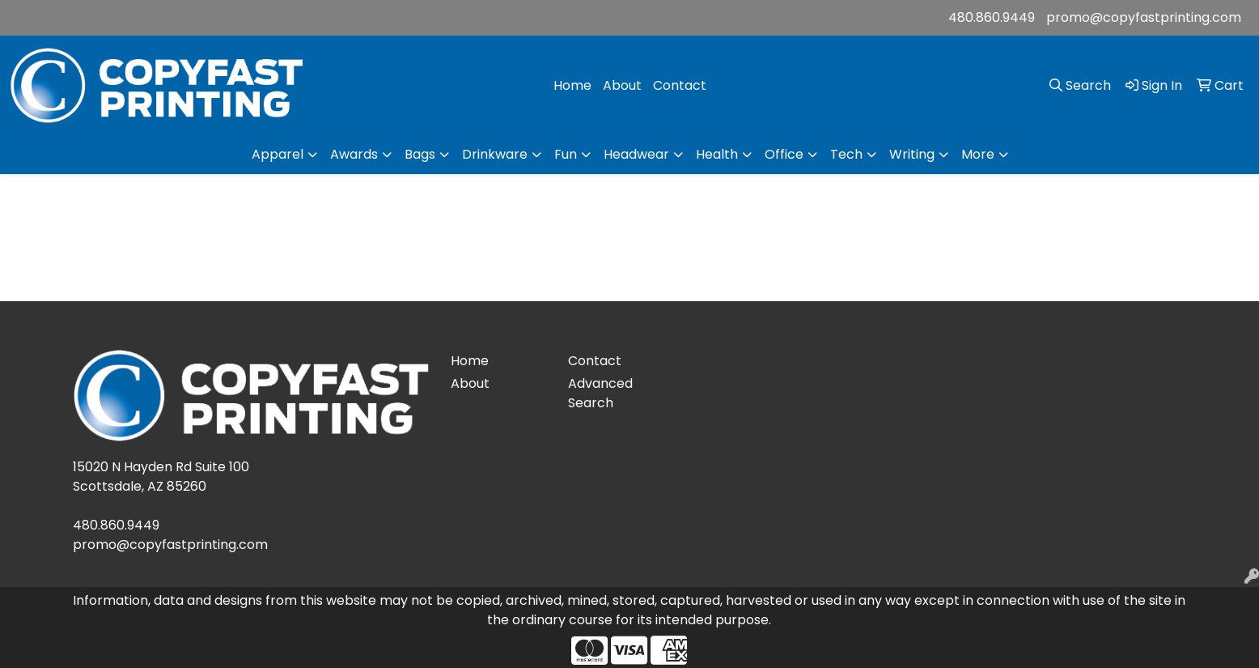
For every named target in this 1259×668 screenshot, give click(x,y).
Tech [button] (846, 154)
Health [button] (717, 154)
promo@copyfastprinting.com (1143, 17)
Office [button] (784, 154)
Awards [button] (354, 154)
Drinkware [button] (495, 154)
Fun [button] (565, 154)
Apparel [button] (277, 154)
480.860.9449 (991, 17)
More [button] (977, 154)
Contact (679, 85)
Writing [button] (912, 154)
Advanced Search (600, 393)
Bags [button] (420, 154)
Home (572, 85)
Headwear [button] (636, 154)
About (622, 85)
